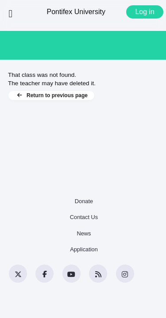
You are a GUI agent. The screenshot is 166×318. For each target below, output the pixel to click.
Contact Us (84, 217)
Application (84, 249)
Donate (84, 201)
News (84, 233)
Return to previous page (51, 95)
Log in (144, 11)
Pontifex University (75, 11)
